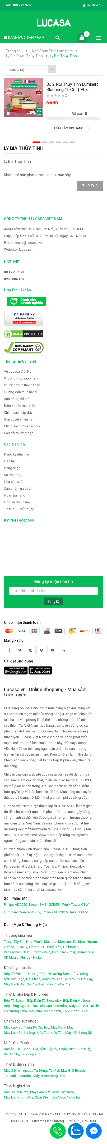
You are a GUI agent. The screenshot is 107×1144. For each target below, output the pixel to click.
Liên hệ (9, 461)
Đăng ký (53, 602)
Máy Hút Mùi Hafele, (84, 1006)
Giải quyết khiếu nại (18, 419)
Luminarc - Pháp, (64, 952)
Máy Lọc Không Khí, (19, 1097)
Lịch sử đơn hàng (17, 502)
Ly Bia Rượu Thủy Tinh (24, 56)
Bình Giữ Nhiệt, (80, 1049)
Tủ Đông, (41, 1070)
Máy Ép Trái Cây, (81, 979)
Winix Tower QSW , (76, 905)
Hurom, (92, 942)
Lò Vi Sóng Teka (75, 1011)
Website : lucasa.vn (18, 249)
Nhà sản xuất (14, 482)
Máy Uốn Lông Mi (78, 1033)
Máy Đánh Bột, (15, 984)
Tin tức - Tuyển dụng (19, 509)
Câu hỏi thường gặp (19, 433)
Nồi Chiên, (33, 979)
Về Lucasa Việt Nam (19, 371)
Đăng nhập (12, 468)
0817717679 (22, 5)
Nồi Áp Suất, (36, 984)
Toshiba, (79, 942)
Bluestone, (86, 952)
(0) (67, 95)
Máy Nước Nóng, (46, 1076)
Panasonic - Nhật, (17, 952)
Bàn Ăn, (9, 1049)
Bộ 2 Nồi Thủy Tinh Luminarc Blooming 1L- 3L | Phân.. (72, 87)
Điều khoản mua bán (19, 406)
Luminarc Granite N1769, (22, 912)
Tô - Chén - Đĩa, (27, 1049)
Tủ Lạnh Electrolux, (18, 1076)
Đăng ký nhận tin (16, 454)
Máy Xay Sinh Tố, (55, 979)
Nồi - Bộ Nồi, (49, 1049)
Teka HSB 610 (79, 912)
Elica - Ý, (22, 947)
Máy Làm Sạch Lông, (20, 1033)
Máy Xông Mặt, (62, 1027)
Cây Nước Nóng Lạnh (67, 1097)
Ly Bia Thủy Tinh (63, 56)
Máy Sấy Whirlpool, (18, 1070)
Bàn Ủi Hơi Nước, (16, 1092)
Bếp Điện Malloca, (77, 1001)
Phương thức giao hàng (21, 378)
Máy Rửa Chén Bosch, (45, 1011)
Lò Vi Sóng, (80, 974)
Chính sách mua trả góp (22, 426)
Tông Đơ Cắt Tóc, (37, 1027)
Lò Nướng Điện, (35, 974)
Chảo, (63, 1049)
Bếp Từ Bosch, (15, 1001)
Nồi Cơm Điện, (14, 979)
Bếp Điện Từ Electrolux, (44, 1001)
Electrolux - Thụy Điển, (45, 947)
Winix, (38, 942)
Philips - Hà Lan (32, 957)
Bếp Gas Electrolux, (53, 1006)
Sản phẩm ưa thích (18, 488)
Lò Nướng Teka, (16, 1011)
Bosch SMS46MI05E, (44, 905)
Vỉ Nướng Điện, (59, 974)
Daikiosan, (71, 947)
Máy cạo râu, (13, 1027)
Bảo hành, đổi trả (16, 399)
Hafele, (9, 947)
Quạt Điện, (42, 1097)
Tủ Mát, (54, 1070)
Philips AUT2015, (55, 912)
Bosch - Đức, (41, 952)
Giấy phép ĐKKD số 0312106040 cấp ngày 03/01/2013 (45, 236)
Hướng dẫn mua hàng (20, 392)
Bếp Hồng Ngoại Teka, (21, 1006)
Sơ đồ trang (12, 475)
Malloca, (50, 942)
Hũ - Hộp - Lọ (30, 1054)
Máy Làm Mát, (40, 1092)
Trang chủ (14, 51)
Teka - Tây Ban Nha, (18, 942)
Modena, (65, 942)
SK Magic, (11, 957)
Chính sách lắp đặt (18, 412)
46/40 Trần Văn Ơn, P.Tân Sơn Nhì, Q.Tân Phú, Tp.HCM (43, 229)
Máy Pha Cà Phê (58, 984)
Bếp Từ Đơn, (13, 974)
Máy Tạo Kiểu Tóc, (50, 1033)
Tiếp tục (90, 186)
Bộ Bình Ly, (12, 1054)
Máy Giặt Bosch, (73, 1070)
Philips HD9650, (16, 905)
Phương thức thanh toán (22, 385)
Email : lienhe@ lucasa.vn (23, 243)
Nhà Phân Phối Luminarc (52, 51)
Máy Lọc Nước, (63, 1092)
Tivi (62, 1076)
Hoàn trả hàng (14, 495)
